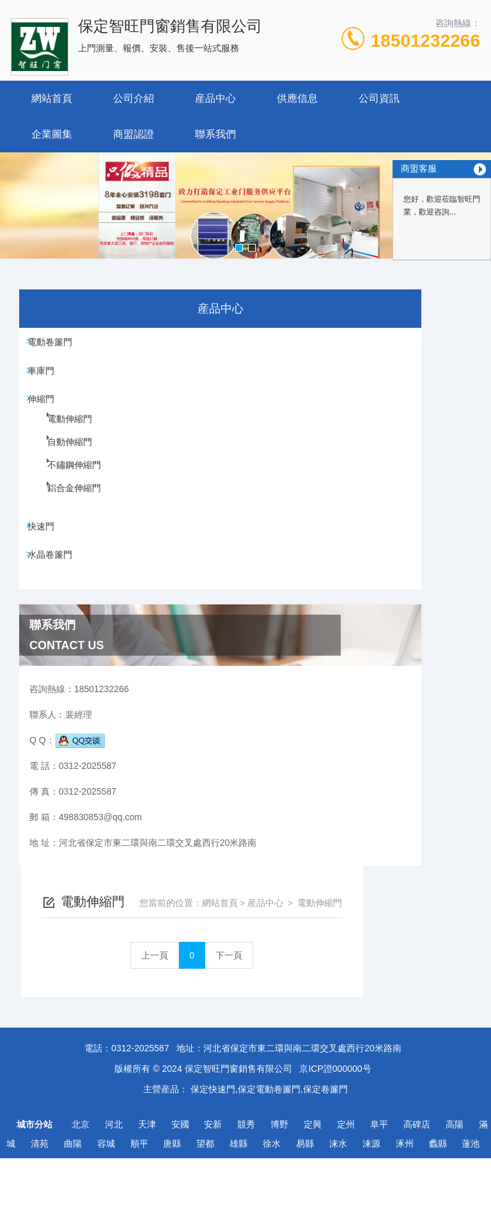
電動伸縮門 (59, 452)
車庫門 (47, 382)
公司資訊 (379, 98)
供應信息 (297, 98)
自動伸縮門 (59, 475)
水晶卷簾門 (56, 590)
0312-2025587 (140, 1111)
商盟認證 (133, 134)
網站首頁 (51, 98)
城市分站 (34, 1187)
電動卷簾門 (56, 346)
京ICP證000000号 (335, 1131)
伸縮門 (47, 419)
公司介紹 (133, 98)
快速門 (47, 554)
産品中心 (215, 98)
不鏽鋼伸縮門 (63, 498)
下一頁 (346, 379)
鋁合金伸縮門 (63, 521)
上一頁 (272, 379)
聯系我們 (215, 134)
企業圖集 (51, 134)
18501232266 (425, 41)
